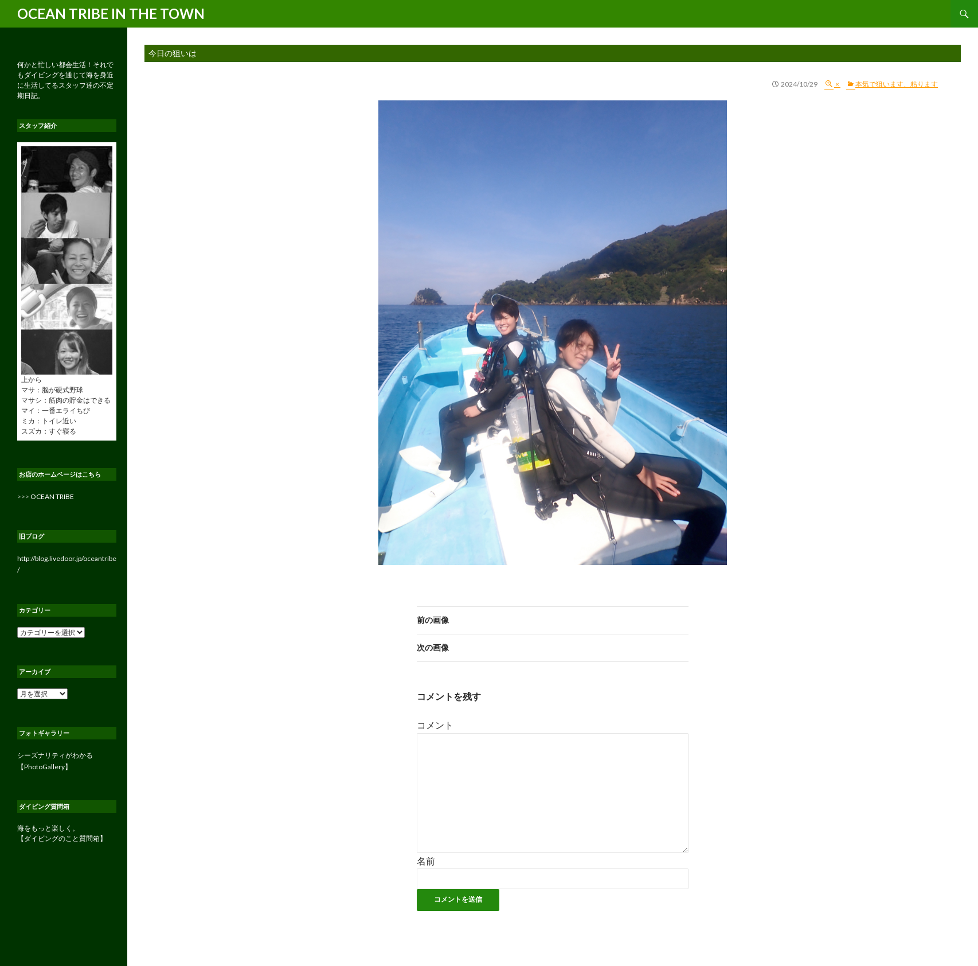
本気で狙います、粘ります (896, 84)
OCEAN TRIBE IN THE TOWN (111, 13)
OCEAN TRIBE (52, 496)
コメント (435, 724)
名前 (426, 860)
